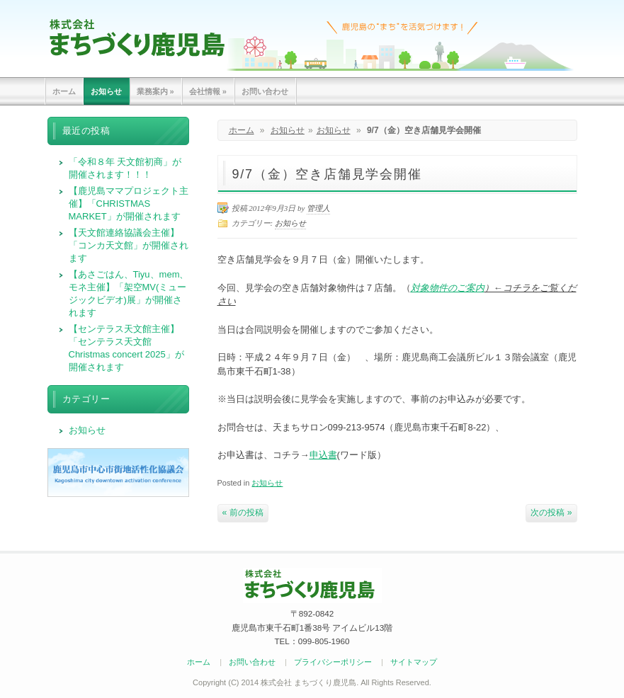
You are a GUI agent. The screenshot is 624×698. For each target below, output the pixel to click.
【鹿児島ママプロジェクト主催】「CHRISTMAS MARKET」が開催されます (128, 203)
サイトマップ (413, 662)
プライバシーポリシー (333, 662)
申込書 (323, 455)
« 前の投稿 (242, 512)
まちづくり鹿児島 (137, 37)
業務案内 (155, 91)
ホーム (64, 91)
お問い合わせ (265, 91)
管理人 (318, 208)
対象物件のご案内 (447, 287)
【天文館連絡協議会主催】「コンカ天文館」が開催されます (128, 245)
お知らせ (106, 91)
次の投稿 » (551, 512)
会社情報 (208, 91)
